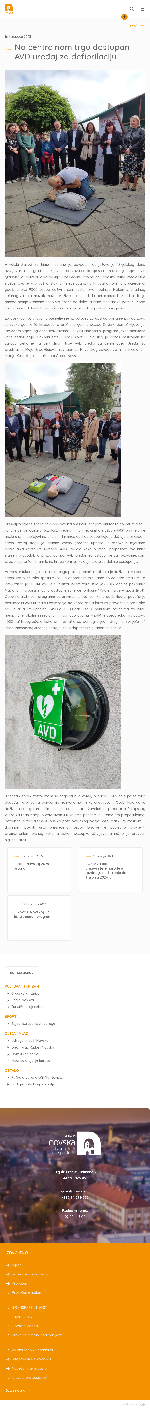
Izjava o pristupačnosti (30, 1383)
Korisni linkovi (22, 972)
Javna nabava (23, 1322)
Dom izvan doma (25, 1057)
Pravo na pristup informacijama (37, 1340)
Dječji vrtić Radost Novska (32, 1050)
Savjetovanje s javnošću (31, 1364)
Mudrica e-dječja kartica (30, 1064)
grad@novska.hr (75, 1196)
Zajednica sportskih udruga (33, 1025)
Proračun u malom (27, 1298)
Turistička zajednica (27, 1008)
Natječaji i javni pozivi (29, 1374)
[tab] (22, 972)
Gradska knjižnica (25, 993)
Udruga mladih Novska (29, 1043)
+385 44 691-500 (75, 1203)
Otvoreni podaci (25, 1331)
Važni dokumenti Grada (30, 1279)
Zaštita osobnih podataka (32, 1355)
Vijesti (131, 25)
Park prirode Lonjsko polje (33, 1089)
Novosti (141, 25)
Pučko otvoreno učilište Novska (37, 1082)
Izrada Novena (133, 1410)
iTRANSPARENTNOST (29, 1313)
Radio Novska (22, 1000)
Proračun (19, 1289)
